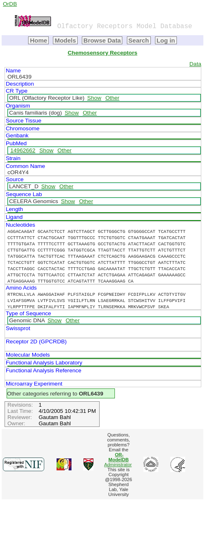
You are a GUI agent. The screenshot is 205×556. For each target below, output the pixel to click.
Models (65, 40)
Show (94, 98)
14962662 (22, 150)
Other (112, 98)
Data (195, 64)
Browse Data (102, 40)
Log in (166, 40)
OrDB (10, 4)
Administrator (118, 459)
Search (139, 40)
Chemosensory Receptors (102, 53)
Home (38, 40)
